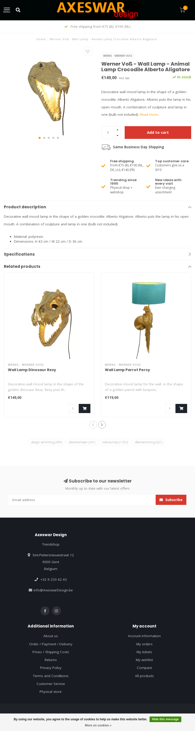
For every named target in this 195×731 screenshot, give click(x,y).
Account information (144, 636)
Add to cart (158, 132)
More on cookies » (98, 725)
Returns (51, 659)
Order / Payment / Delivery (50, 644)
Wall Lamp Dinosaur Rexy (32, 369)
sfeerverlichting (148, 442)
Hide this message (165, 719)
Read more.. (149, 114)
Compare (144, 667)
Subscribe (171, 500)
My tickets (144, 652)
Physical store (51, 691)
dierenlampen (82, 442)
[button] (40, 138)
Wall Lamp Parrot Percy (127, 369)
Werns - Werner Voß (117, 55)
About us (50, 636)
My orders (144, 644)
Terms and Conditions (51, 676)
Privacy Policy (50, 667)
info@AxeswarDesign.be (53, 590)
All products (144, 676)
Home (41, 39)
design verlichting (46, 442)
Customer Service (51, 683)
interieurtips (115, 442)
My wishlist (144, 659)
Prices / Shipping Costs (50, 652)
